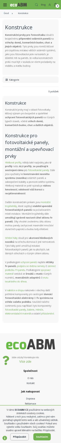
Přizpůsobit (19, 436)
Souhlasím (42, 436)
